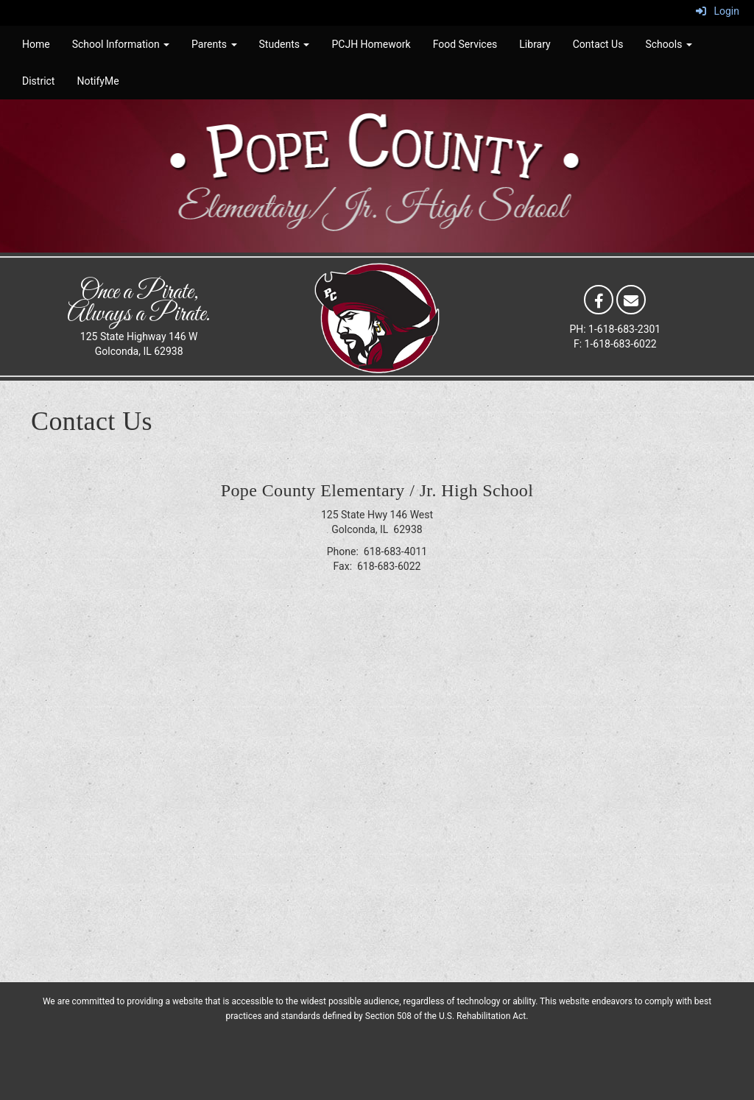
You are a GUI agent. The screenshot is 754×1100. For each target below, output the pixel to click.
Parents (213, 44)
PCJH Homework (370, 44)
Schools (668, 44)
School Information (120, 44)
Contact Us (598, 44)
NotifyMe (98, 81)
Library (534, 44)
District (38, 81)
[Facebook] (598, 299)
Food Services (465, 44)
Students (284, 44)
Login (717, 11)
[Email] (631, 299)
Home (36, 44)
